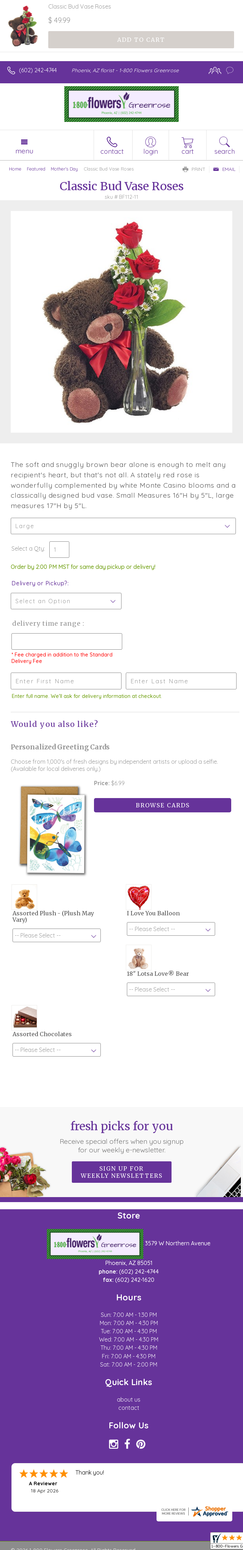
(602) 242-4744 (38, 70)
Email (224, 169)
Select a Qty (27, 548)
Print (194, 169)
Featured (36, 169)
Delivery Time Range (46, 623)
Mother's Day (64, 169)
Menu (24, 151)
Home (15, 169)
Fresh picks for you (121, 1136)
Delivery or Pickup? (39, 583)
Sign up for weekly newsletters (122, 1172)
